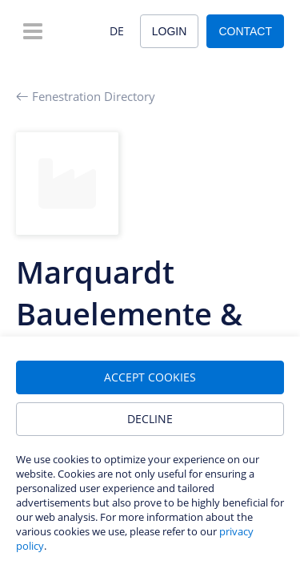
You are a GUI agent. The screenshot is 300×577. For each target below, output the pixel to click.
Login (169, 31)
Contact (245, 31)
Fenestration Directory (85, 96)
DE (117, 30)
